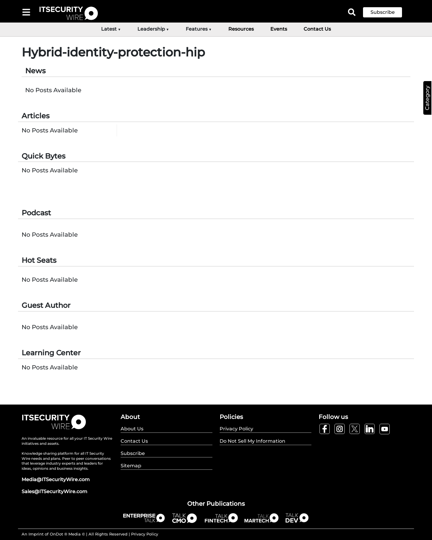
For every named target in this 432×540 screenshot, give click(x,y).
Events (278, 29)
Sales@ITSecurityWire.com (54, 491)
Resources (241, 29)
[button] (387, 12)
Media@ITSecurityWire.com (56, 479)
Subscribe (382, 12)
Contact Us (317, 29)
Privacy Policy (144, 534)
